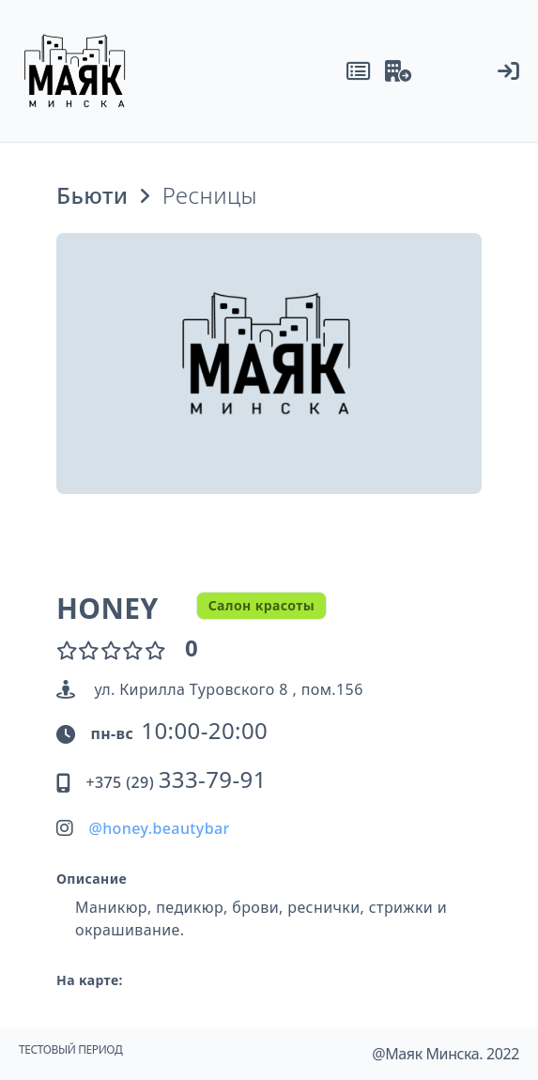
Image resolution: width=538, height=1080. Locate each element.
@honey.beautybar (158, 828)
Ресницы (209, 195)
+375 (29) (175, 782)
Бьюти (92, 195)
